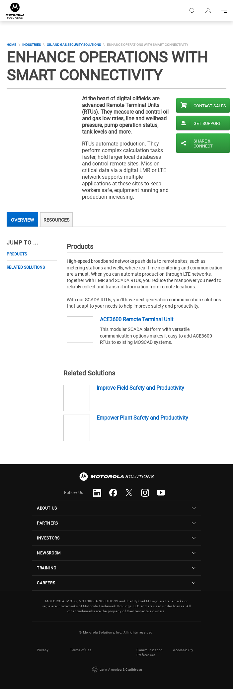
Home (11, 45)
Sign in (208, 11)
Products (17, 254)
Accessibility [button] (183, 650)
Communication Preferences (149, 652)
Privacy (42, 650)
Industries (31, 45)
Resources (56, 220)
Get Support (207, 123)
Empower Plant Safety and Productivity (142, 418)
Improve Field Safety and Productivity (140, 388)
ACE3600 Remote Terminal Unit (136, 319)
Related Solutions (26, 267)
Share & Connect (203, 143)
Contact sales (210, 105)
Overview (22, 220)
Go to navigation (224, 11)
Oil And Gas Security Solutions (74, 45)
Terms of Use (80, 650)
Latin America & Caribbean (116, 670)
